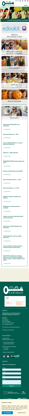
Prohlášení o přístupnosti (8, 330)
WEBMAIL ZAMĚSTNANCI (8, 352)
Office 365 (17, 0)
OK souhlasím (7, 413)
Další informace (22, 412)
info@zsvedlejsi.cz (9, 324)
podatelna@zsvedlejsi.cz (14, 327)
